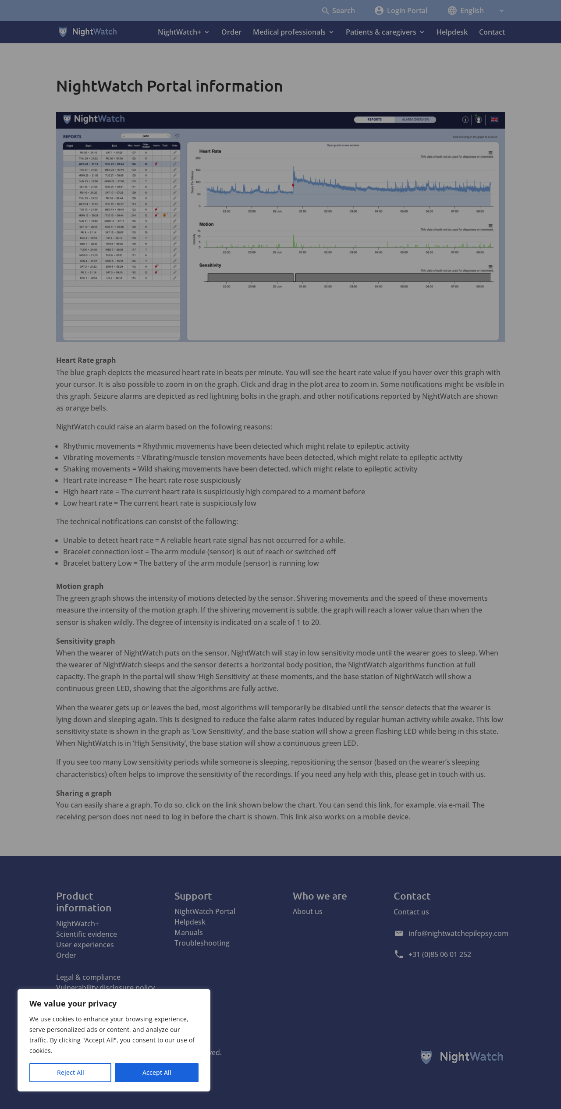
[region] (114, 1040)
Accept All (156, 1072)
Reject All (70, 1072)
